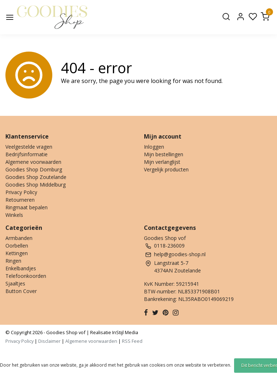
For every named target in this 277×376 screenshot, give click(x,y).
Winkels (14, 214)
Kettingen (16, 253)
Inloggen (154, 146)
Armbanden (18, 238)
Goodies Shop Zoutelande (35, 177)
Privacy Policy (21, 192)
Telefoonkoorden (25, 275)
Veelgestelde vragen (28, 146)
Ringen (13, 260)
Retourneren (20, 199)
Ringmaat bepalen (26, 207)
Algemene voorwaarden (33, 161)
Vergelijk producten (166, 169)
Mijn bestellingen (163, 154)
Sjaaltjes (15, 283)
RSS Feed (132, 341)
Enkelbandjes (20, 268)
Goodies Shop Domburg (33, 169)
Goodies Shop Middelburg (35, 184)
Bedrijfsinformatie (26, 154)
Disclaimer (49, 341)
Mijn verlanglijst (162, 161)
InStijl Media (124, 332)
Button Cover (21, 291)
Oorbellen (16, 245)
